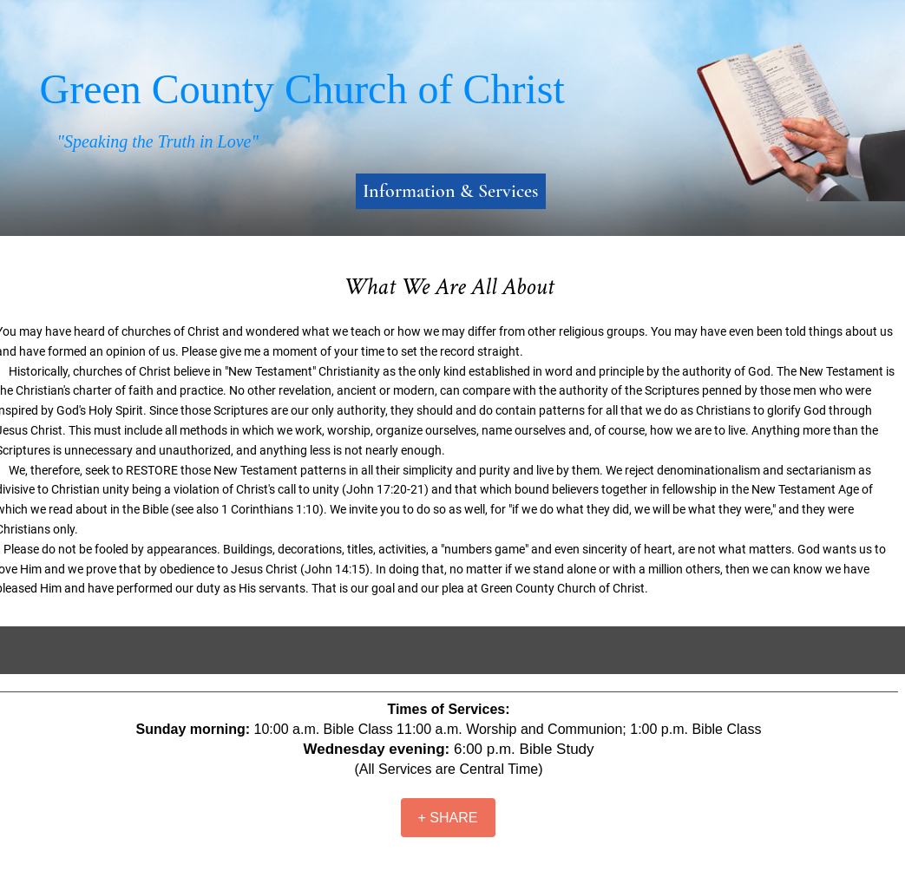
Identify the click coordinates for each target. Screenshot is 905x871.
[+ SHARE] (448, 817)
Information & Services (450, 191)
